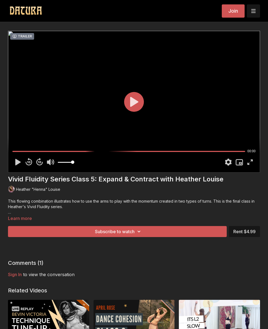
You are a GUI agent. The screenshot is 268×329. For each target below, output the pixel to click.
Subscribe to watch (118, 231)
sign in (15, 274)
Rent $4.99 (244, 231)
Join (233, 11)
